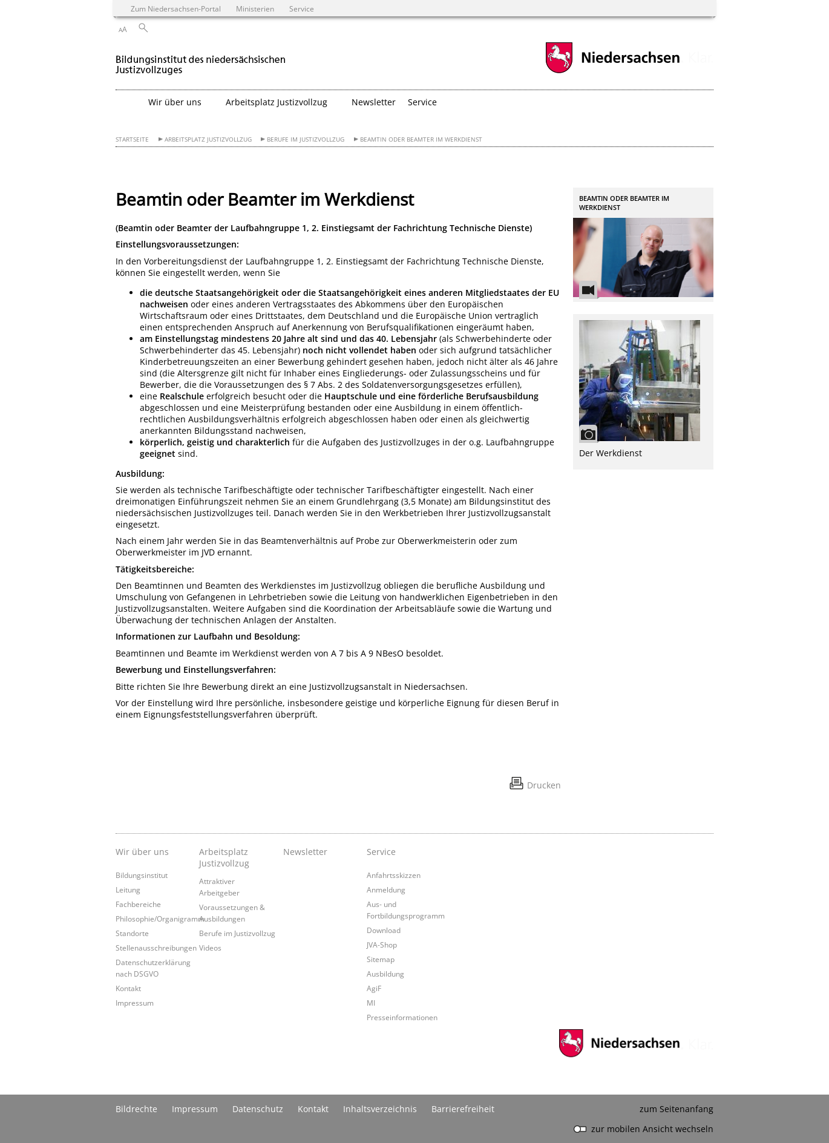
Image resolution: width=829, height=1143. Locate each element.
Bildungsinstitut (142, 875)
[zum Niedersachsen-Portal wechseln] (612, 71)
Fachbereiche (138, 904)
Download (384, 930)
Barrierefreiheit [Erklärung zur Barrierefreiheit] (462, 1109)
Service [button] (422, 102)
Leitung (128, 889)
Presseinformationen (402, 1017)
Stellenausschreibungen (156, 947)
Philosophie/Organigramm (160, 918)
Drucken (544, 785)
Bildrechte (136, 1109)
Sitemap (381, 959)
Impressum (135, 1002)
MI (371, 1002)
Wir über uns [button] (175, 102)
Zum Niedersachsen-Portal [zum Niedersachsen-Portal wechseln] (176, 8)
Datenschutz (257, 1109)
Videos (210, 947)
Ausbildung (385, 973)
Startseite (132, 139)
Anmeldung (386, 889)
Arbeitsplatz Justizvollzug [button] (276, 102)
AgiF (374, 988)
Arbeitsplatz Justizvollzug (208, 139)
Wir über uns (142, 851)
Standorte (132, 933)
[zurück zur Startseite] (201, 59)
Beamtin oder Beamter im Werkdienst (421, 139)
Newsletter (374, 102)
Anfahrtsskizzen (394, 875)
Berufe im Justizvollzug (305, 139)
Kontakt (128, 988)
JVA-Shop (382, 944)
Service (381, 851)
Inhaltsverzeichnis (380, 1109)
